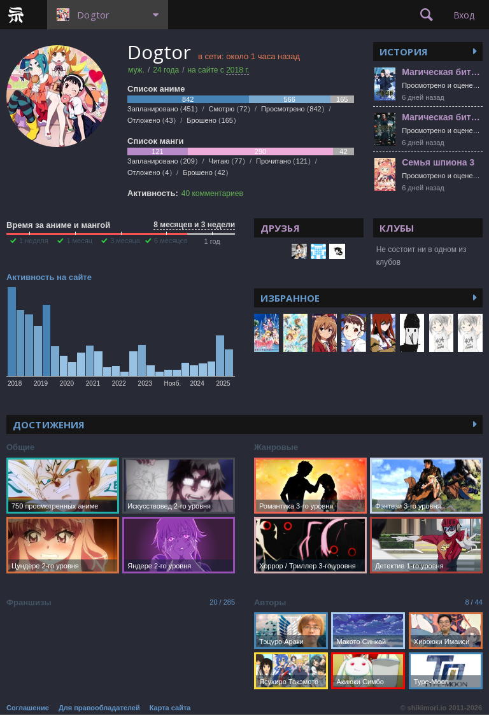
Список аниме (156, 89)
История (403, 51)
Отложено (151, 120)
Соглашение (27, 708)
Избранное (290, 297)
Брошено (211, 120)
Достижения (49, 424)
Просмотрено (292, 109)
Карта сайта (170, 708)
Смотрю (229, 109)
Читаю (227, 161)
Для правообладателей (99, 708)
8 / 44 (474, 602)
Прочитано (283, 161)
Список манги (155, 141)
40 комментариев (212, 193)
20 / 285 (222, 602)
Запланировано (162, 109)
